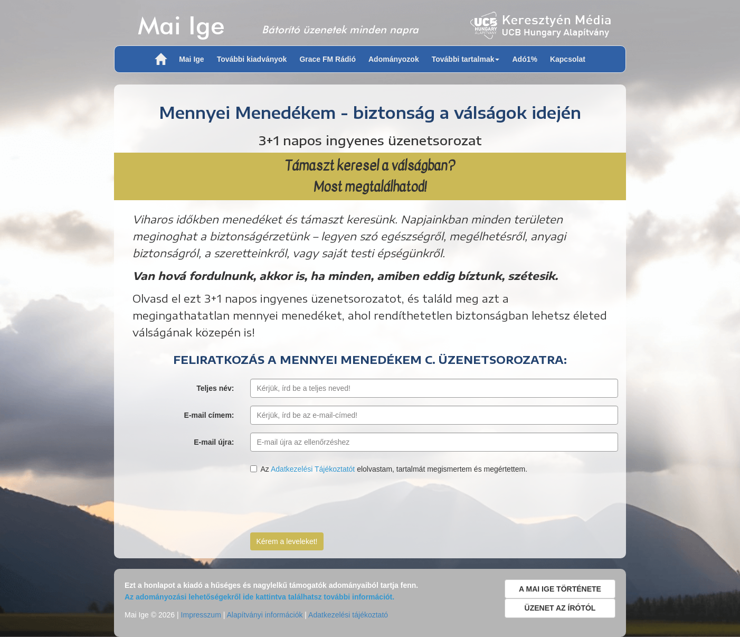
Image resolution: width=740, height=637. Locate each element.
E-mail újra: (214, 442)
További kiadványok (252, 59)
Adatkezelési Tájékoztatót (313, 469)
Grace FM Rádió (327, 59)
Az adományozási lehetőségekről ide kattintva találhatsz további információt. (259, 597)
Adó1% (524, 59)
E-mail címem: (209, 415)
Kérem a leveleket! (287, 541)
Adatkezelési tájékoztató (348, 615)
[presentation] (330, 503)
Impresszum (201, 615)
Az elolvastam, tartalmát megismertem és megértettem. (389, 469)
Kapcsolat (567, 59)
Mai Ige (181, 25)
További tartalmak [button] (466, 59)
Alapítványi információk (264, 615)
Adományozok (393, 59)
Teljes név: (215, 388)
